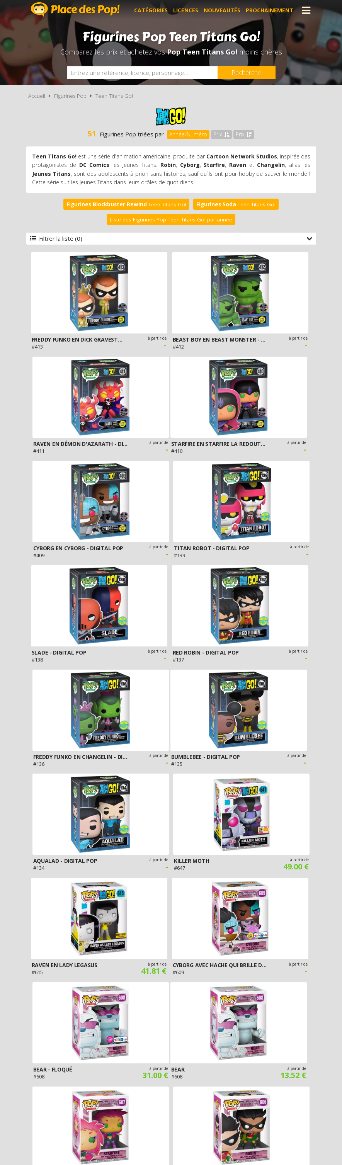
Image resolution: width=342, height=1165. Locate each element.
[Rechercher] (247, 72)
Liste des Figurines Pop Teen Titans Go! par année (171, 219)
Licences (185, 10)
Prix (221, 134)
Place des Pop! (75, 9)
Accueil (36, 95)
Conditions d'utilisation (160, 1077)
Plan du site (250, 1077)
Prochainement (269, 10)
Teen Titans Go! (114, 95)
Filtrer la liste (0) (171, 238)
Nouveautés (222, 10)
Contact (287, 1077)
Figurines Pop (70, 95)
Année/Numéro (188, 134)
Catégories (151, 10)
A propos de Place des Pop (78, 1077)
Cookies (214, 1077)
